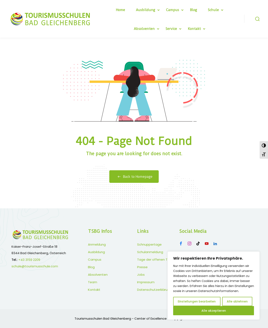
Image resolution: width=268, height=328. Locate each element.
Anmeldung (97, 244)
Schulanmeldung (150, 252)
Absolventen (144, 29)
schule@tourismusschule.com (35, 266)
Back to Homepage (134, 177)
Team (92, 282)
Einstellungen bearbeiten (197, 301)
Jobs (141, 274)
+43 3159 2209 (29, 260)
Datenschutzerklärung (154, 289)
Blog (193, 10)
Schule (213, 10)
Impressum (146, 282)
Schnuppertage (149, 244)
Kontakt (194, 29)
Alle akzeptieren (213, 311)
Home (120, 10)
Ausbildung (145, 10)
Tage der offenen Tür (153, 259)
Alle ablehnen (237, 301)
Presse (142, 267)
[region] (214, 285)
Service (171, 29)
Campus (172, 10)
